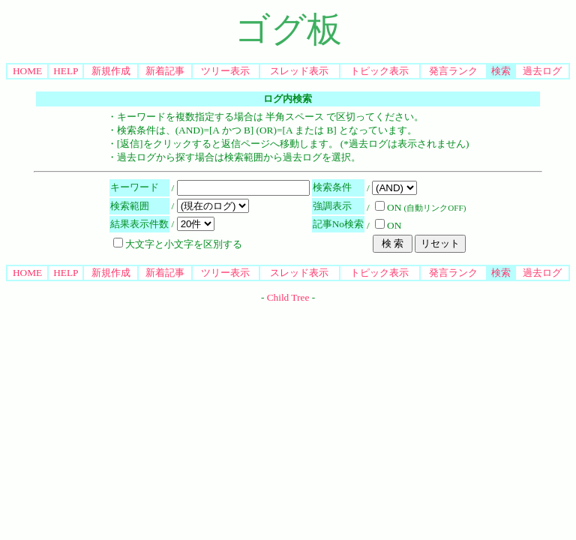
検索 (501, 70)
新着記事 (165, 70)
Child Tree (288, 297)
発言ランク (453, 70)
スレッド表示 (299, 70)
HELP (65, 70)
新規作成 (111, 70)
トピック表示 (379, 70)
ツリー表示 (225, 70)
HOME (27, 70)
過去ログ (542, 70)
